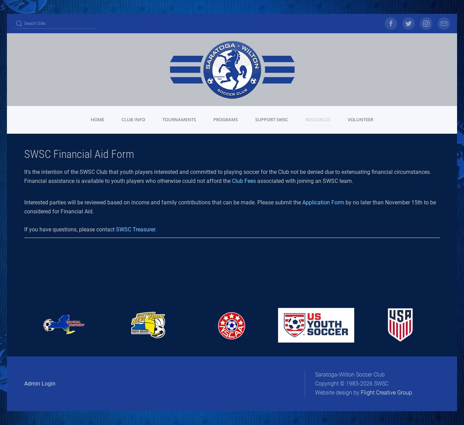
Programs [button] (225, 119)
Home (97, 119)
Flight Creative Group (386, 392)
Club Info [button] (133, 119)
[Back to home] (232, 69)
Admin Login (39, 383)
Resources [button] (317, 119)
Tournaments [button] (179, 119)
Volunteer (360, 119)
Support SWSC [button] (271, 119)
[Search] (55, 23)
